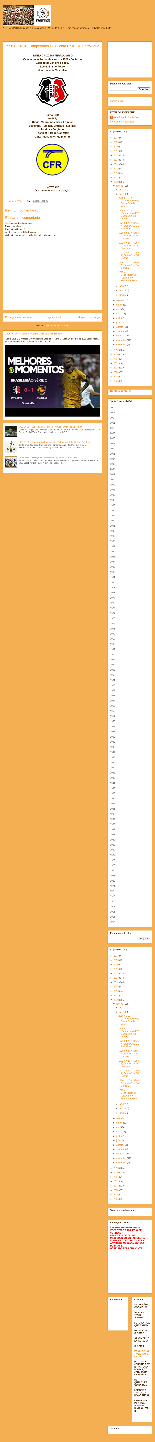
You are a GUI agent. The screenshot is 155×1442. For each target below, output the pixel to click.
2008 (116, 137)
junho (119, 318)
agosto (120, 327)
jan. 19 (122, 194)
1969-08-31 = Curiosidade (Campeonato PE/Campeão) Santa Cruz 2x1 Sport (54, 442)
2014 (116, 164)
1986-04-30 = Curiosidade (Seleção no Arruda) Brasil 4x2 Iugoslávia (50, 427)
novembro (121, 340)
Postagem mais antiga (87, 317)
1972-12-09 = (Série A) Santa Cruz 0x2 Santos (129, 255)
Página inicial (53, 317)
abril (118, 309)
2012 (116, 155)
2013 (116, 159)
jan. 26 (122, 295)
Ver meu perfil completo (122, 121)
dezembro (121, 344)
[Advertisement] (130, 59)
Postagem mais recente (18, 317)
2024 (116, 372)
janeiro (120, 185)
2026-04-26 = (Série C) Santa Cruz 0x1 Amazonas (33, 333)
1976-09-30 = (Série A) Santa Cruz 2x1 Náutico (129, 236)
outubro (120, 335)
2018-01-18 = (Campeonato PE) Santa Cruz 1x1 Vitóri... (129, 202)
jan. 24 (122, 290)
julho (119, 322)
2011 (116, 151)
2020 (116, 354)
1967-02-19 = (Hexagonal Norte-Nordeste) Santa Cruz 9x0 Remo (48, 457)
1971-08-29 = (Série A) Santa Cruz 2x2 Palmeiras (129, 226)
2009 (116, 142)
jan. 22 (122, 286)
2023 (116, 367)
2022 (116, 363)
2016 (116, 173)
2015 (116, 168)
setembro (121, 331)
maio (119, 313)
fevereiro (121, 300)
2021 (116, 359)
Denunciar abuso (121, 391)
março (119, 304)
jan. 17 (122, 189)
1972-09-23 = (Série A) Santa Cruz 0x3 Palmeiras (129, 245)
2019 (116, 350)
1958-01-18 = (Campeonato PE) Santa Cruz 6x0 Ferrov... (129, 214)
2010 (116, 146)
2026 (116, 381)
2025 (116, 376)
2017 (116, 177)
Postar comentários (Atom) (56, 325)
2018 (116, 182)
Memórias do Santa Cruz (126, 117)
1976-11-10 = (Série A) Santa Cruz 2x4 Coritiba (129, 265)
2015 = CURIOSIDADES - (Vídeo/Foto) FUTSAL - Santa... (129, 276)
